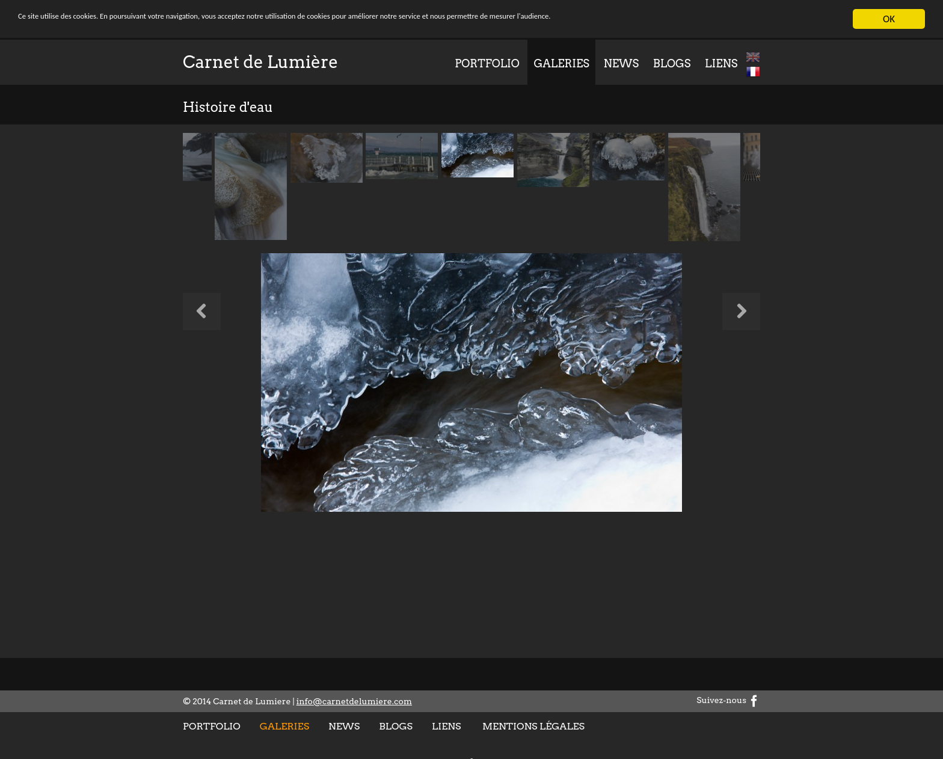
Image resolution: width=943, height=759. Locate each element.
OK (889, 19)
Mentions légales (533, 726)
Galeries (561, 63)
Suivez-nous (728, 700)
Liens (721, 63)
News (621, 63)
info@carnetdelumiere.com (354, 701)
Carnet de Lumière (260, 62)
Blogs (672, 63)
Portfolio (487, 63)
